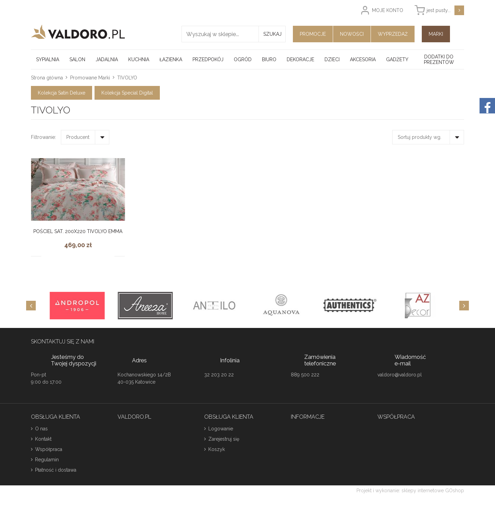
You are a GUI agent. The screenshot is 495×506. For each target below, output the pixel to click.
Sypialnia (47, 59)
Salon (77, 59)
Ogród (243, 59)
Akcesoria (363, 59)
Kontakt (43, 439)
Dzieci (332, 59)
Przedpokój (207, 59)
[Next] (464, 305)
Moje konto (387, 10)
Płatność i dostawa (55, 470)
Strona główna (47, 77)
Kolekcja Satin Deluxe (61, 93)
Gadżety (397, 59)
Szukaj (272, 34)
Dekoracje (300, 59)
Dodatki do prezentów (439, 59)
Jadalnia (107, 59)
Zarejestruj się (223, 439)
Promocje (313, 34)
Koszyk (216, 449)
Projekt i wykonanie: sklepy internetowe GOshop (410, 490)
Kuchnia (138, 59)
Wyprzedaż (393, 34)
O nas (41, 428)
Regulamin (47, 459)
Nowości (352, 34)
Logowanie (220, 428)
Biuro (269, 59)
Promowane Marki (90, 77)
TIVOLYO (127, 77)
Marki (436, 34)
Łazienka (171, 59)
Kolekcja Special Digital (127, 93)
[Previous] (31, 305)
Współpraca (48, 449)
